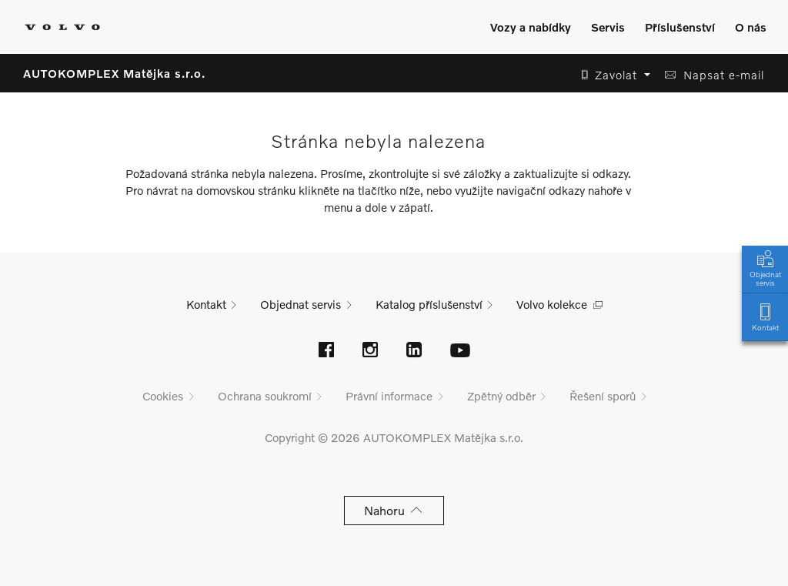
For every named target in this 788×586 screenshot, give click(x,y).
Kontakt (765, 316)
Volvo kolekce (551, 304)
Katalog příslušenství (429, 304)
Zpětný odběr (501, 396)
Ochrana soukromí (265, 396)
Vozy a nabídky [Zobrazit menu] (530, 27)
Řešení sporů (602, 396)
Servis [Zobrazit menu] (608, 27)
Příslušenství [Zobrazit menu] (680, 27)
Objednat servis (765, 267)
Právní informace (389, 396)
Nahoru (394, 510)
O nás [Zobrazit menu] (750, 27)
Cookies (162, 396)
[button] (611, 75)
